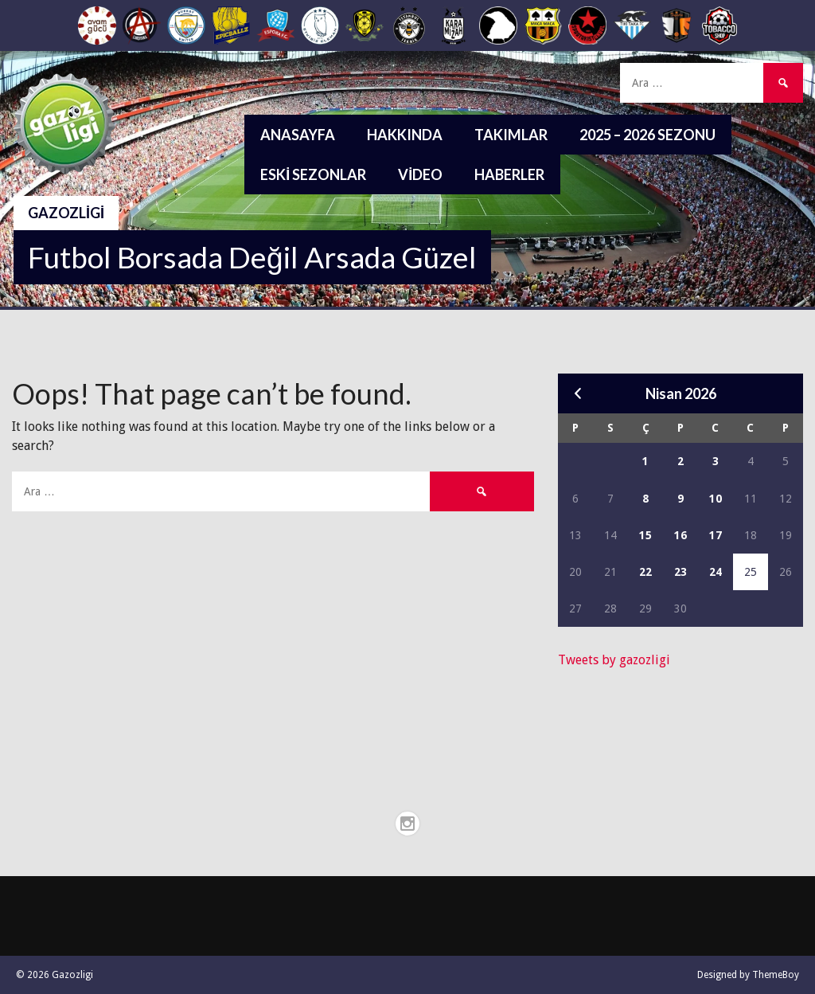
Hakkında (405, 134)
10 (715, 498)
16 (680, 535)
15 (645, 535)
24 (715, 571)
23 (680, 571)
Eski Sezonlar (313, 174)
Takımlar (511, 134)
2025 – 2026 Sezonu (647, 134)
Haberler (509, 174)
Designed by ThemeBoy (748, 974)
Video (420, 174)
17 (715, 535)
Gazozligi (66, 212)
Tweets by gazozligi (614, 659)
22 (645, 571)
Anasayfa (297, 134)
